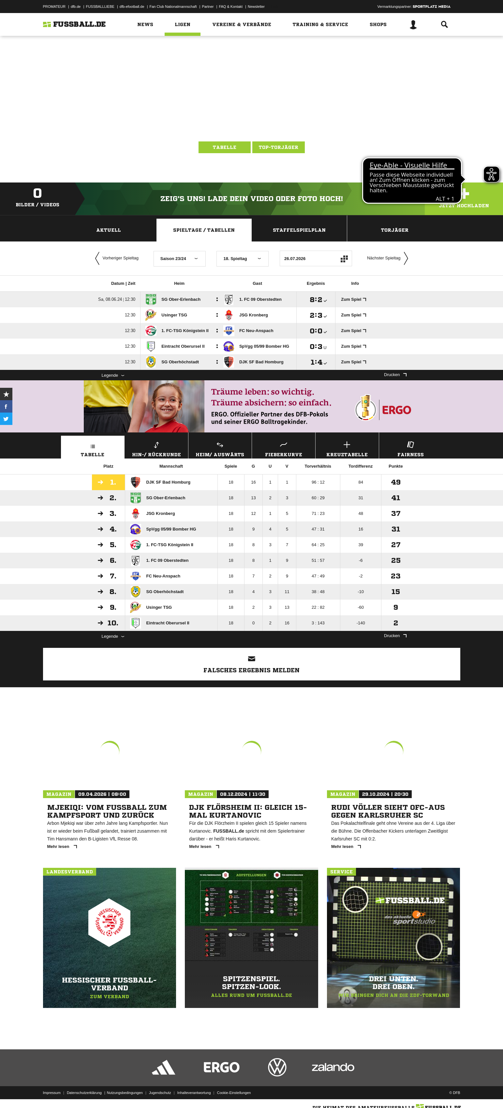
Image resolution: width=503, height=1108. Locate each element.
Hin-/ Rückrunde (156, 448)
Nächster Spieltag (389, 258)
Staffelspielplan (299, 230)
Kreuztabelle (347, 448)
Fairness (410, 448)
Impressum (52, 1093)
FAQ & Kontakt (231, 6)
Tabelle (224, 147)
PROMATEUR (54, 6)
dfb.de (76, 6)
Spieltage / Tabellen (204, 230)
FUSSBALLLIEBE (100, 6)
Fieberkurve (283, 448)
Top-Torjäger (278, 147)
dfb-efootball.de (132, 6)
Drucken (395, 374)
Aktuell (108, 230)
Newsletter (256, 6)
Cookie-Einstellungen (234, 1093)
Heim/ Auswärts (220, 448)
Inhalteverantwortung (194, 1093)
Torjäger (394, 230)
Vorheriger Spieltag (115, 258)
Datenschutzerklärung (84, 1093)
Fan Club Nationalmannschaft (173, 6)
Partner (208, 6)
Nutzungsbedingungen (125, 1093)
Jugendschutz (160, 1093)
